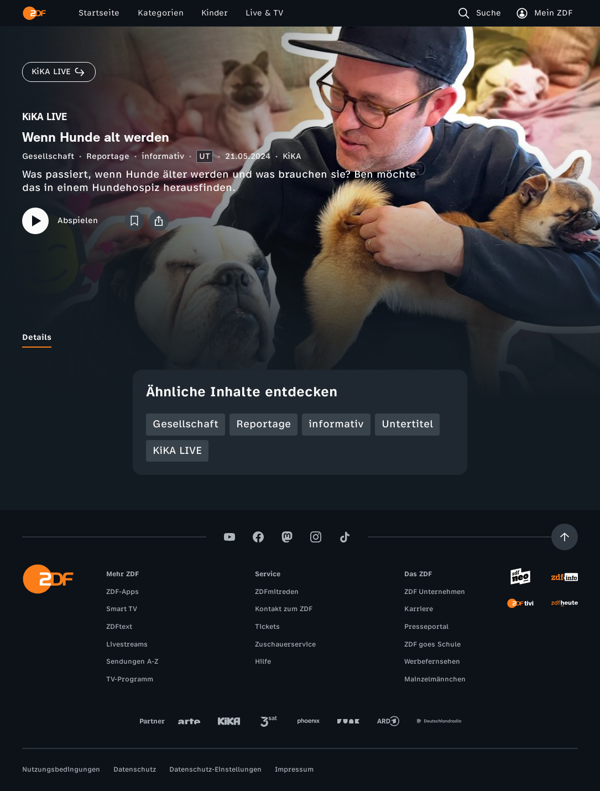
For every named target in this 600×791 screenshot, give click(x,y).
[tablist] (300, 338)
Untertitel (407, 424)
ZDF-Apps (122, 592)
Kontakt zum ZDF (283, 609)
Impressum (294, 769)
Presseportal (426, 626)
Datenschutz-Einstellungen (215, 769)
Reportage (107, 156)
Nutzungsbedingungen (61, 769)
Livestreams (127, 644)
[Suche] (482, 13)
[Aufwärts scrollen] (564, 537)
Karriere (418, 609)
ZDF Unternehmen (434, 592)
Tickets (267, 626)
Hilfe (263, 661)
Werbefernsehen (432, 661)
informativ (163, 156)
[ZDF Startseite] (34, 13)
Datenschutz (134, 769)
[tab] (36, 338)
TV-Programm (129, 679)
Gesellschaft (48, 156)
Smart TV (121, 609)
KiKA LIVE (177, 450)
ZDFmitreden (277, 592)
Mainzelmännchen (435, 679)
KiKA (292, 156)
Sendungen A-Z (132, 661)
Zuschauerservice (285, 644)
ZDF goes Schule (432, 644)
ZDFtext (119, 626)
